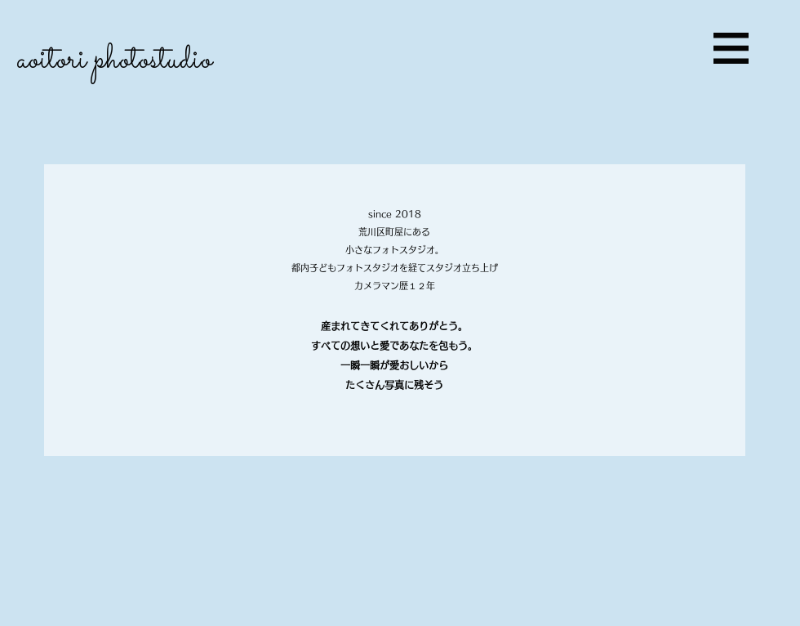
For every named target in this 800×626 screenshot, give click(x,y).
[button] (731, 48)
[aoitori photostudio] (156, 60)
